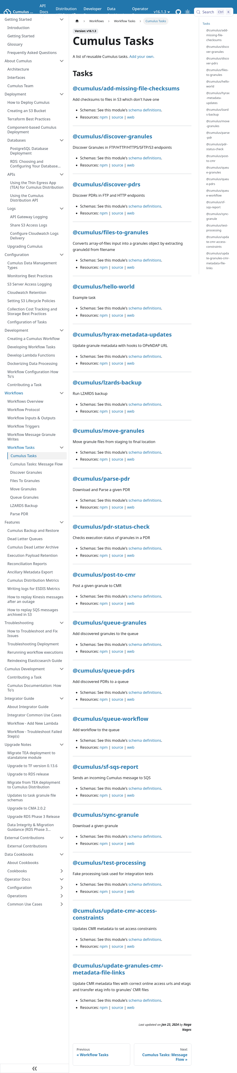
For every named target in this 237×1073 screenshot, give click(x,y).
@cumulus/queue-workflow (110, 718)
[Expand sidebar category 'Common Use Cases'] (62, 904)
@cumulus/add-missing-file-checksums (126, 88)
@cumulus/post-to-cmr (104, 574)
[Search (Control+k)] (213, 12)
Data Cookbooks (117, 11)
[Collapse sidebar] (34, 1068)
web (130, 117)
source (117, 117)
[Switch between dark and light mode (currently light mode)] (187, 12)
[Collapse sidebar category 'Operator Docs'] (62, 879)
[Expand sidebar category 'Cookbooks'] (62, 871)
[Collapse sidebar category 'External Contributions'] (62, 837)
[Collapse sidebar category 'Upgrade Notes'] (62, 744)
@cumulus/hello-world (104, 286)
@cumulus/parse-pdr (101, 478)
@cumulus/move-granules (108, 430)
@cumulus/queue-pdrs (104, 670)
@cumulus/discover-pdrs (106, 184)
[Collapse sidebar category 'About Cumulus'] (62, 61)
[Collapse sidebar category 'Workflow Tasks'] (62, 447)
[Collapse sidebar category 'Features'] (62, 522)
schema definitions (144, 110)
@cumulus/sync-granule (106, 814)
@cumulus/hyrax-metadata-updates (122, 334)
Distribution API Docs (66, 11)
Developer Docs (92, 11)
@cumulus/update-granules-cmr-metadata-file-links (118, 969)
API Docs (44, 11)
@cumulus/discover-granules (112, 136)
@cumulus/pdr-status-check (111, 526)
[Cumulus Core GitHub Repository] (178, 12)
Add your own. (141, 56)
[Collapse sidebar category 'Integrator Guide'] (62, 698)
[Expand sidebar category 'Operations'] (62, 896)
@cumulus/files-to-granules (110, 232)
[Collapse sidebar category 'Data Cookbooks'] (62, 854)
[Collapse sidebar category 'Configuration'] (62, 254)
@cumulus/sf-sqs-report (105, 766)
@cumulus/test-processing (109, 862)
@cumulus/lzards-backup (107, 382)
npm (104, 117)
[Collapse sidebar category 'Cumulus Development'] (62, 669)
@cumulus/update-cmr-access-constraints (115, 914)
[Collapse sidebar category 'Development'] (62, 330)
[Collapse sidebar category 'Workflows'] (62, 393)
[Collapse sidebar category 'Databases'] (62, 140)
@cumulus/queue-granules (110, 622)
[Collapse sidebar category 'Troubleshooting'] (62, 622)
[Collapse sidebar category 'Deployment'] (62, 94)
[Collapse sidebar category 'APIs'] (62, 174)
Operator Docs (140, 11)
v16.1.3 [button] (160, 11)
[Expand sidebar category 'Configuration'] (62, 887)
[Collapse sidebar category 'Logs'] (62, 208)
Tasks (206, 23)
